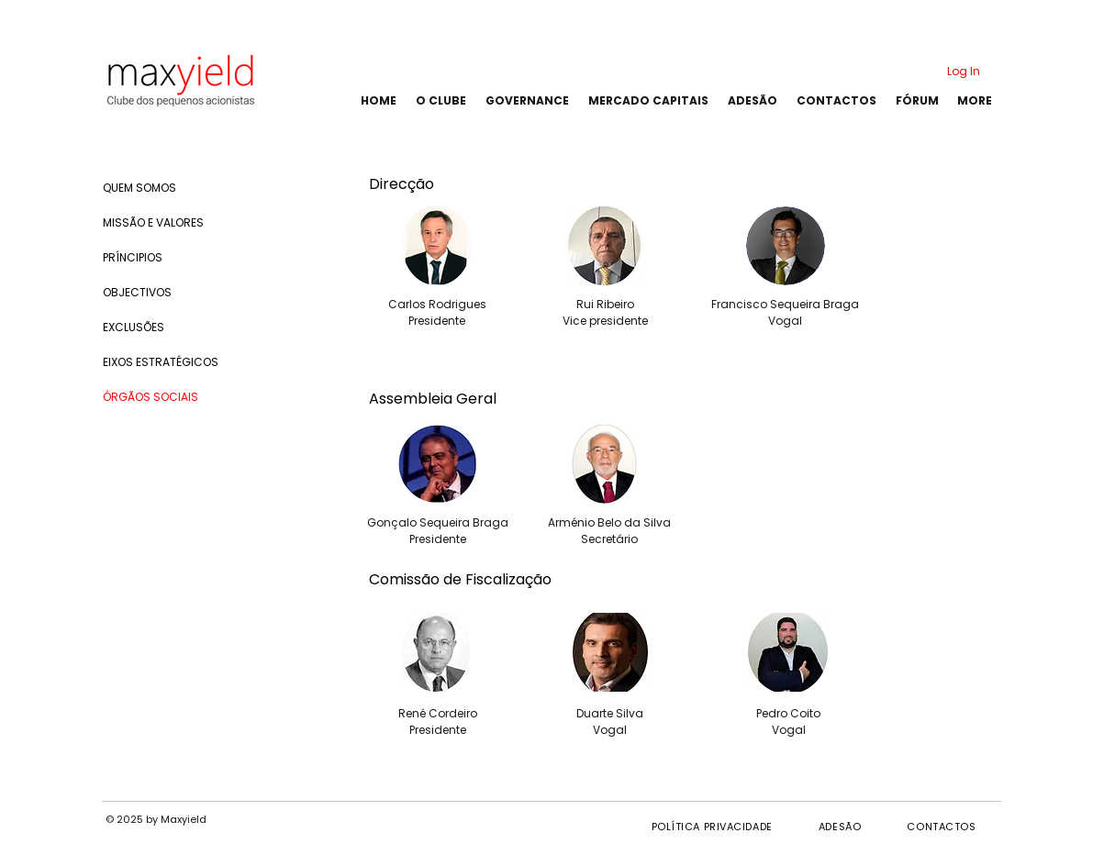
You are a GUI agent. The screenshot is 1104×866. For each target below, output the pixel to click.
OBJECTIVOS (137, 292)
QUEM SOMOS (139, 187)
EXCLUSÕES (133, 327)
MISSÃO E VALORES (153, 222)
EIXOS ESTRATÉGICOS (160, 362)
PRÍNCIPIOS (132, 257)
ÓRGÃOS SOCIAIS (150, 397)
